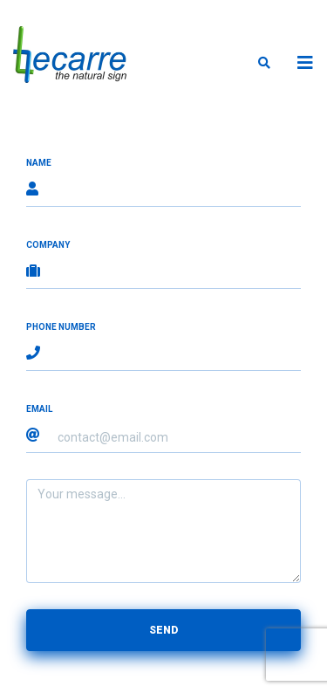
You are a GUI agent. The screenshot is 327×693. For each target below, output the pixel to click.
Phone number (61, 327)
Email (39, 409)
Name (38, 163)
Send (163, 630)
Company (48, 245)
